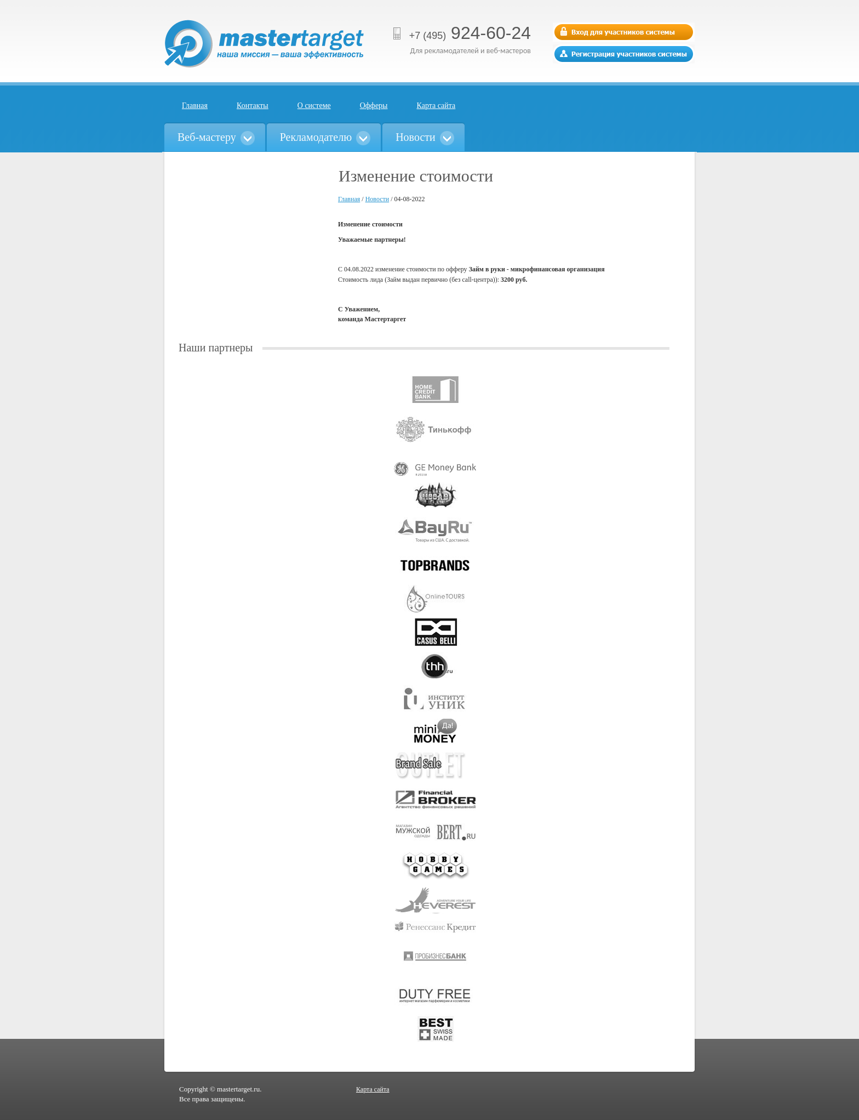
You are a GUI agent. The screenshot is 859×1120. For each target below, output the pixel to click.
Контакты (252, 105)
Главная (195, 105)
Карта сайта (436, 105)
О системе (314, 105)
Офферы (374, 105)
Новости (377, 199)
